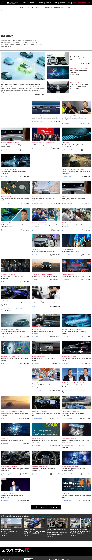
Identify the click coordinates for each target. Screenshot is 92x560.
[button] (88, 527)
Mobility (37, 7)
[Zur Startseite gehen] (13, 3)
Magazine (48, 2)
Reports (55, 2)
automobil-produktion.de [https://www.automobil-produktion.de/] (41, 516)
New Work (70, 7)
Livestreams (33, 2)
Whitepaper (63, 2)
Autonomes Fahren (47, 7)
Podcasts (41, 2)
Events (24, 2)
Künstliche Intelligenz (59, 7)
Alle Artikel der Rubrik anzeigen (46, 507)
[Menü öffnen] (3, 2)
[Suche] (69, 2)
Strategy (21, 7)
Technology (30, 7)
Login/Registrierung (80, 2)
